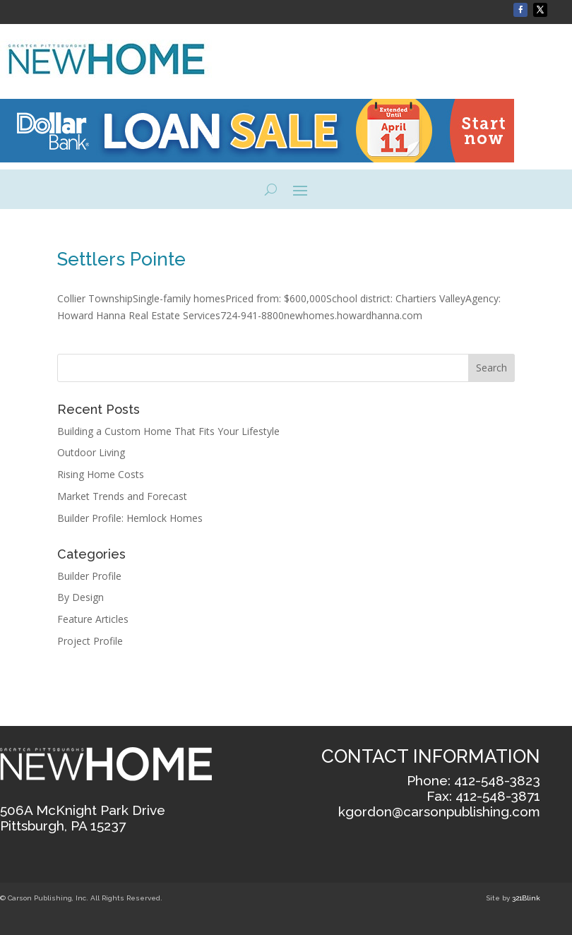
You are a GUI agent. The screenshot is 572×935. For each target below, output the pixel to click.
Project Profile (90, 641)
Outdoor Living (91, 452)
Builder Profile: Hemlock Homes (130, 518)
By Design (80, 597)
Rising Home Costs (100, 474)
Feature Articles (93, 619)
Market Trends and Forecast (122, 496)
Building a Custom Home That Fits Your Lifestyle (169, 431)
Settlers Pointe (121, 259)
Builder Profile (89, 576)
